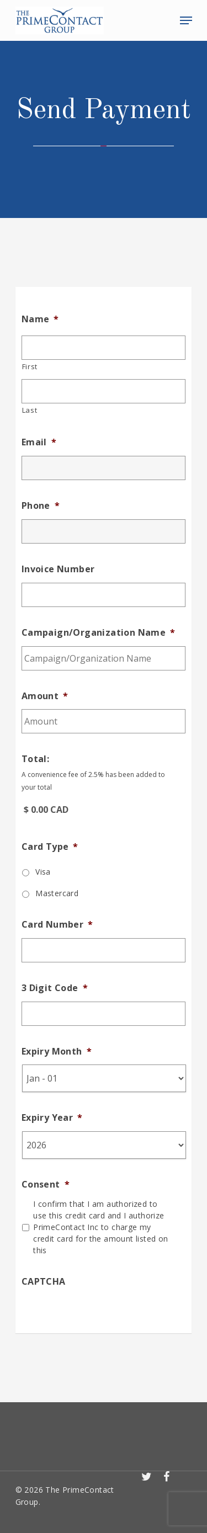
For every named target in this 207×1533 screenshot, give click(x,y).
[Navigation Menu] (186, 20)
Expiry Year (52, 1118)
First (30, 366)
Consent (46, 1184)
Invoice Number (58, 569)
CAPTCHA (44, 1281)
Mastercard (56, 893)
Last (30, 410)
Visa (43, 871)
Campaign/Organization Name (99, 632)
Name (40, 319)
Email (39, 442)
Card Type (50, 847)
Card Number (57, 924)
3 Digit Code (55, 988)
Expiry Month (57, 1051)
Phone (41, 506)
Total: (35, 759)
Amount (45, 696)
